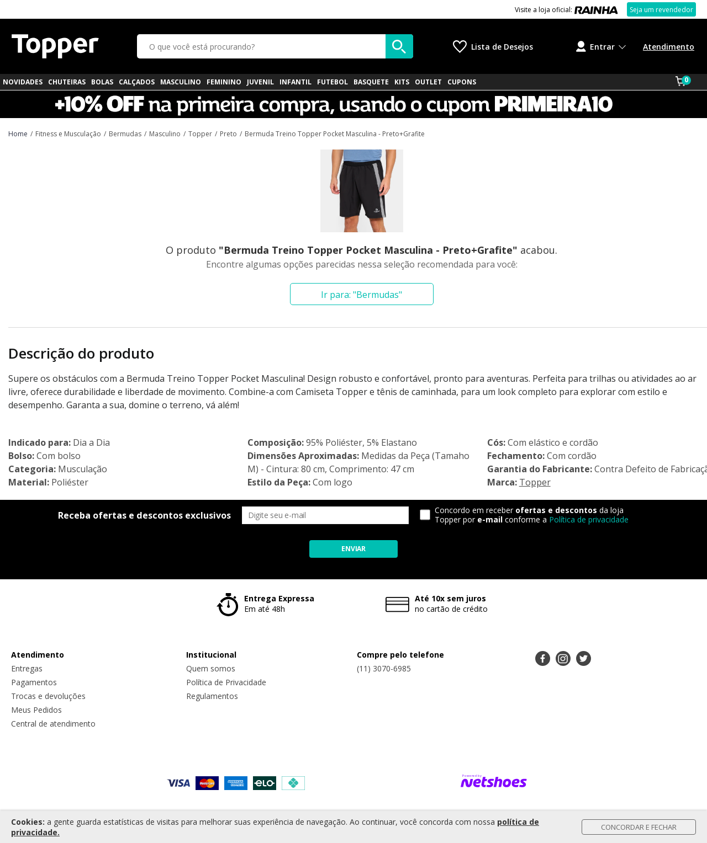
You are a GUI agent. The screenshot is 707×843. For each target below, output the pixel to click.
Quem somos (210, 668)
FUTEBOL (332, 82)
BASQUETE (371, 82)
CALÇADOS (137, 82)
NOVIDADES (23, 82)
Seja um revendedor (661, 9)
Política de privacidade (589, 519)
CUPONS (461, 82)
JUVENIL (260, 82)
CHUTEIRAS (67, 82)
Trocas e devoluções (48, 696)
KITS (401, 82)
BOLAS (102, 82)
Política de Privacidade (226, 682)
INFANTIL (295, 82)
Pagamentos (34, 682)
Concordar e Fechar (639, 827)
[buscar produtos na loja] (399, 46)
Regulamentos (212, 696)
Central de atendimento (53, 723)
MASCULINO (180, 82)
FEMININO (224, 82)
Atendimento (668, 46)
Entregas (27, 668)
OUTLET (428, 82)
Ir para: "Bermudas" (361, 295)
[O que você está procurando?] (275, 46)
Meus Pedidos (36, 710)
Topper (535, 482)
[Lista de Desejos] (493, 47)
